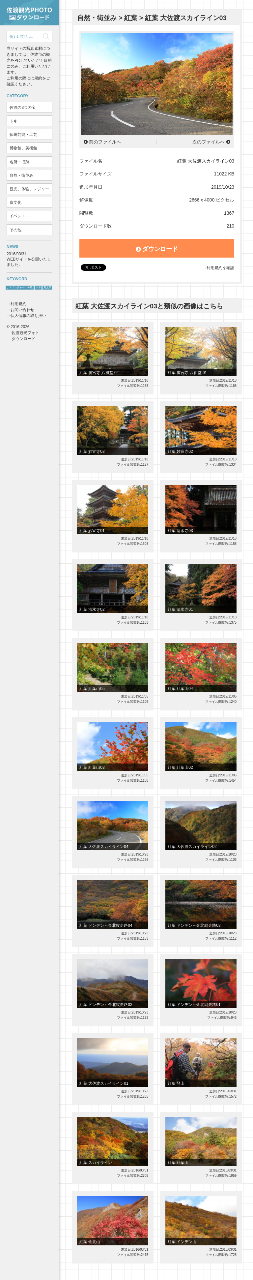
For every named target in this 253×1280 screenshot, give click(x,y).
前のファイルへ (105, 142)
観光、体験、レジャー (29, 189)
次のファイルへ (208, 142)
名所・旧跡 (19, 162)
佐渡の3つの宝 (23, 107)
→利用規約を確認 (218, 267)
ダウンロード (157, 249)
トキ (13, 121)
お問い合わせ (22, 309)
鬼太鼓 (47, 287)
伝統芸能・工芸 (23, 134)
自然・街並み (21, 175)
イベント (17, 216)
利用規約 (18, 303)
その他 (15, 230)
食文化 (15, 202)
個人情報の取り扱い (28, 315)
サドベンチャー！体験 (19, 287)
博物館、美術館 (23, 148)
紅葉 (130, 17)
